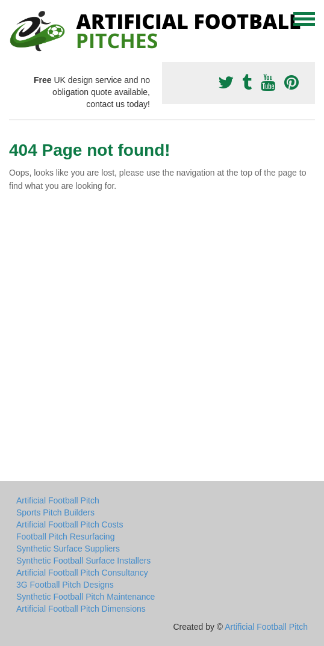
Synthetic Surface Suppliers (68, 548)
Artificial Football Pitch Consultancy (82, 572)
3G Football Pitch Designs (65, 584)
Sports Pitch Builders (55, 512)
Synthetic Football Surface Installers (83, 560)
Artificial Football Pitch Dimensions (81, 609)
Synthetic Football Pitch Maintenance (85, 596)
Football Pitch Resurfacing (65, 536)
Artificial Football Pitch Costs (69, 524)
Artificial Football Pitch (57, 500)
